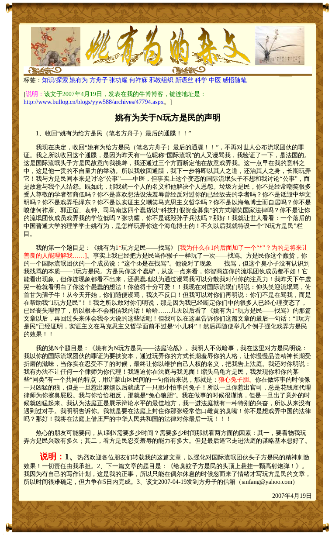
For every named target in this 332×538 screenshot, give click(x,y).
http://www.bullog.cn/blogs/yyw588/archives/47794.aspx (94, 102)
